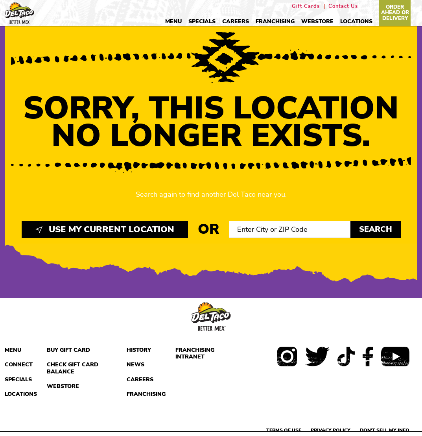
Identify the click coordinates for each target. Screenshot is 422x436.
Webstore (317, 21)
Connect (19, 364)
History (139, 350)
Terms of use (283, 430)
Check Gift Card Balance (72, 368)
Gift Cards (306, 6)
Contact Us (343, 6)
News (135, 364)
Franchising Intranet (194, 353)
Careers (235, 21)
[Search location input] (290, 229)
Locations (356, 21)
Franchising (275, 21)
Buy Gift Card (68, 350)
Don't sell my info (384, 430)
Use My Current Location (104, 229)
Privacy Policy (330, 430)
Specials (202, 21)
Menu (173, 21)
